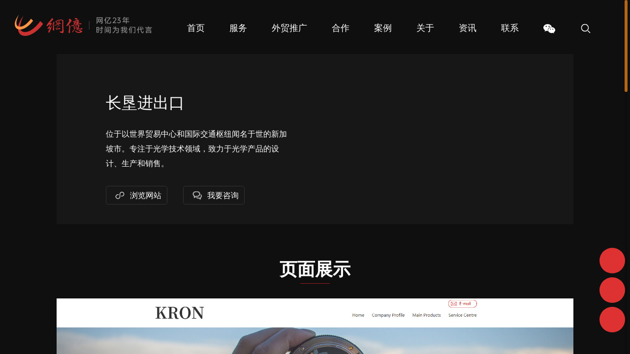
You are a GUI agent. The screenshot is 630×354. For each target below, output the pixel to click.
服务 (238, 28)
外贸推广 (289, 28)
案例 (383, 28)
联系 (510, 28)
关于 (425, 28)
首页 (196, 28)
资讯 (467, 28)
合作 (340, 28)
